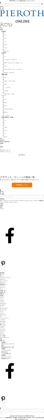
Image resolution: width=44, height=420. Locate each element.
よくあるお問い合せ (6, 353)
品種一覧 (2, 293)
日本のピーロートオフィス (7, 344)
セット (1, 289)
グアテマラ (2, 331)
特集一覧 (2, 340)
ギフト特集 (2, 335)
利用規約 (3, 348)
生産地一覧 (2, 290)
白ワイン (2, 276)
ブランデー (2, 282)
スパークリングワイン (5, 277)
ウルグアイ (2, 305)
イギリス (2, 327)
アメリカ (2, 302)
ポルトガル (2, 321)
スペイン (2, 313)
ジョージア (2, 329)
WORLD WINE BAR (5, 141)
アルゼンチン (3, 303)
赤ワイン (2, 274)
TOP (1, 28)
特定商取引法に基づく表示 (7, 347)
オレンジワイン (3, 281)
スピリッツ (2, 287)
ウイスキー (2, 285)
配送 (2, 345)
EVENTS (2, 140)
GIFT (1, 138)
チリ (1, 316)
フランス (2, 297)
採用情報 (3, 355)
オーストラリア (3, 308)
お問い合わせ (4, 352)
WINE (1, 29)
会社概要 (3, 342)
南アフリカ (2, 324)
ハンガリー (2, 319)
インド (1, 306)
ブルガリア (2, 326)
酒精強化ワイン (3, 284)
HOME (1, 143)
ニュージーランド (4, 318)
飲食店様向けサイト (6, 358)
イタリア (2, 300)
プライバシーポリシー (6, 356)
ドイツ (1, 298)
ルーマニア (2, 323)
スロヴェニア (3, 314)
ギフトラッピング (4, 337)
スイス (1, 311)
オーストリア (3, 310)
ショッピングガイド (6, 350)
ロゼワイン (2, 279)
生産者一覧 (2, 292)
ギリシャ (2, 332)
